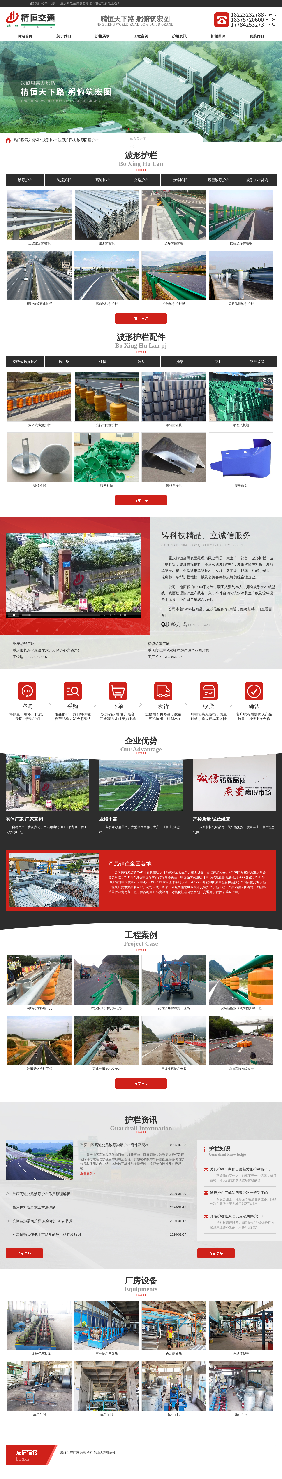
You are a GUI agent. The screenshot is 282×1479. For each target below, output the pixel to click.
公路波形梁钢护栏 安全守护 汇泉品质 (42, 1221)
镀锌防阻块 (174, 425)
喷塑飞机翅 (241, 425)
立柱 (218, 362)
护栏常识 (218, 36)
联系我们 (256, 36)
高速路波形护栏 (107, 304)
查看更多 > (87, 1173)
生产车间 (39, 1414)
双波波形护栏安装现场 (107, 1008)
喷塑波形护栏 (218, 180)
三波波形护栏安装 (174, 1068)
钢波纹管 (257, 362)
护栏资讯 (179, 36)
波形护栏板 (107, 243)
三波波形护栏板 (39, 243)
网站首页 (25, 36)
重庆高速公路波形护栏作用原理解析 (41, 1194)
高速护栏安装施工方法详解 (34, 1207)
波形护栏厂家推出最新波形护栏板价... (240, 1169)
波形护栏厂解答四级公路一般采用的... (240, 1193)
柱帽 (102, 362)
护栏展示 (102, 36)
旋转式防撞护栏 (25, 362)
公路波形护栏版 (174, 304)
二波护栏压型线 (39, 1353)
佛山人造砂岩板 (105, 1452)
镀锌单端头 (174, 485)
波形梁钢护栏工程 (39, 1068)
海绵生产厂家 (69, 1452)
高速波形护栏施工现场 (174, 1008)
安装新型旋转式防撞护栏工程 (241, 1008)
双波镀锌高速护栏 (39, 304)
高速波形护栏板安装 (106, 1068)
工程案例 (141, 36)
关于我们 (63, 36)
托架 (179, 362)
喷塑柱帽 (106, 485)
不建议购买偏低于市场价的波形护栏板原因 (46, 1234)
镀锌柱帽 (39, 485)
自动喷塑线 (174, 1353)
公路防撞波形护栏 (241, 304)
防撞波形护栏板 (241, 243)
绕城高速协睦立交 (39, 1008)
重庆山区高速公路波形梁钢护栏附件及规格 (114, 1145)
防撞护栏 (64, 180)
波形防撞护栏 (173, 243)
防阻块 (63, 362)
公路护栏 (141, 180)
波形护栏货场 (257, 180)
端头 (141, 362)
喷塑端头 (241, 485)
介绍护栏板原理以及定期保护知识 (237, 1216)
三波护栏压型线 (107, 1353)
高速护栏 (102, 180)
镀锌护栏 (180, 180)
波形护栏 (25, 180)
